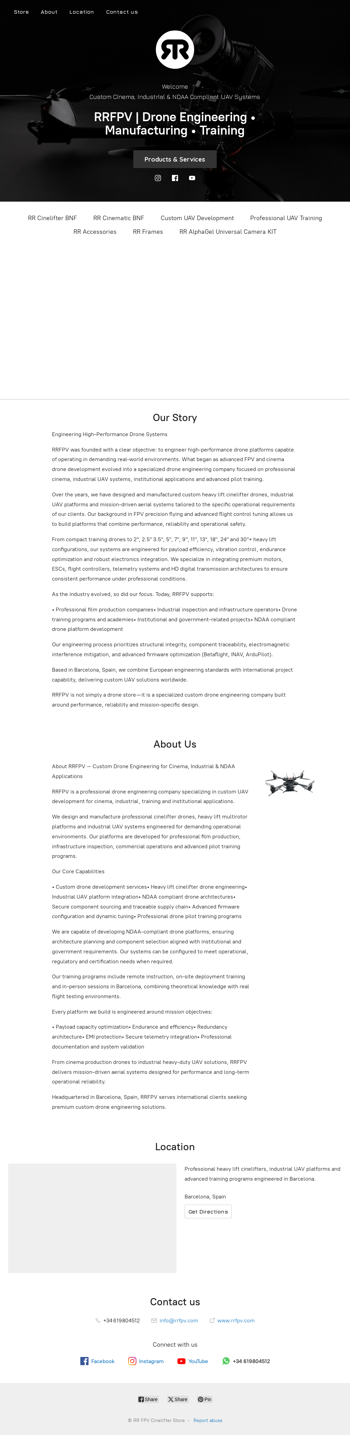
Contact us (122, 12)
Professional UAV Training (286, 218)
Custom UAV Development (197, 218)
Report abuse (208, 1420)
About (49, 12)
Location (81, 12)
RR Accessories (95, 232)
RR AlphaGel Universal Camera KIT (228, 232)
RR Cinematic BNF (118, 218)
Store (21, 12)
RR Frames (148, 232)
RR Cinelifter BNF (52, 218)
